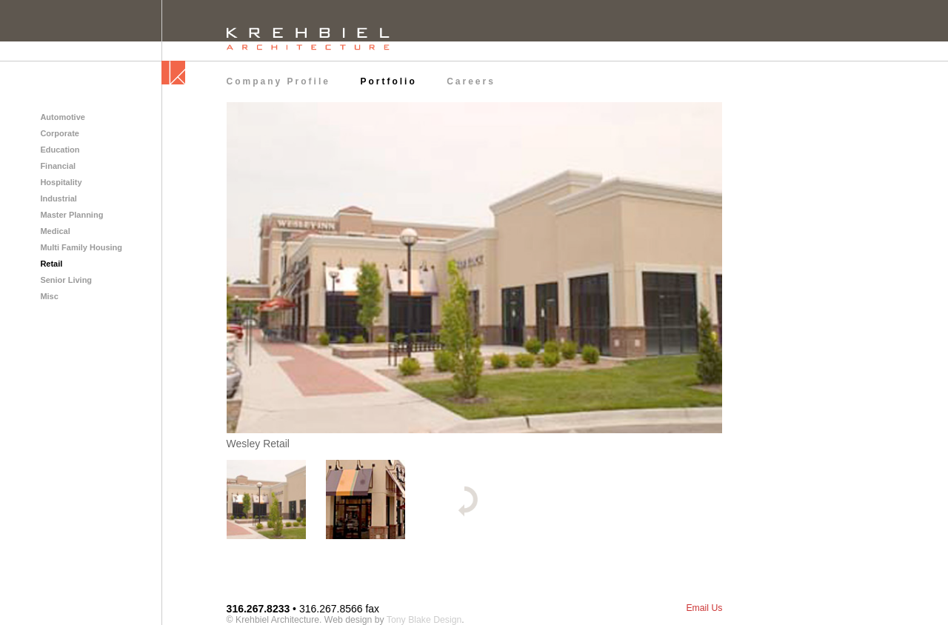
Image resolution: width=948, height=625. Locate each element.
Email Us (704, 608)
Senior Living (66, 279)
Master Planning (71, 214)
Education (59, 149)
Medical (55, 231)
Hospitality (60, 182)
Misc (49, 296)
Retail (51, 263)
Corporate (59, 133)
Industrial (58, 198)
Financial (58, 165)
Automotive (62, 117)
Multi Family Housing (81, 247)
